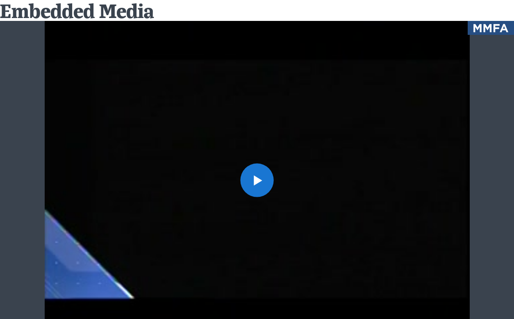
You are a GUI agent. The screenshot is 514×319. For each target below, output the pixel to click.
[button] (257, 180)
